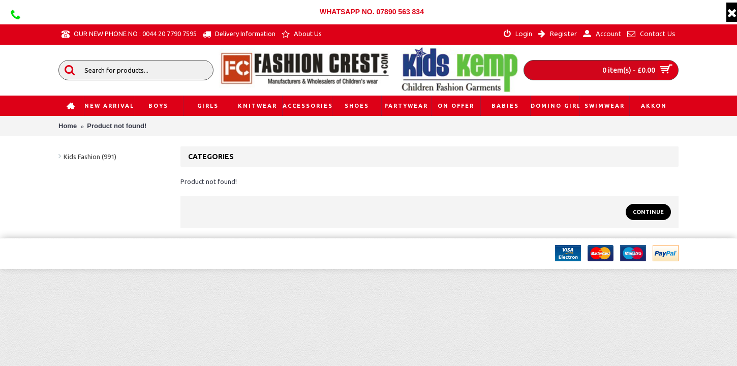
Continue (648, 212)
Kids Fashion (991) (90, 156)
